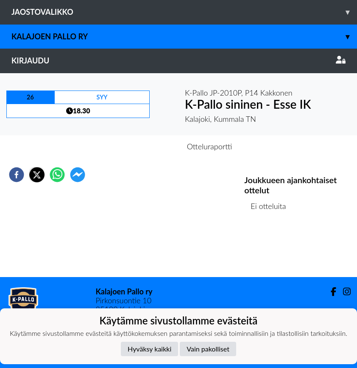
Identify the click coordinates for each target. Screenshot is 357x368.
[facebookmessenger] (77, 174)
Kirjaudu (178, 60)
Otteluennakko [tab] (149, 146)
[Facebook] (330, 291)
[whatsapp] (57, 174)
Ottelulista (271, 248)
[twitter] (37, 174)
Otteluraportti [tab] (209, 146)
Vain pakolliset (208, 349)
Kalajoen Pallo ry (184, 37)
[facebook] (16, 174)
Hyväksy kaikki (149, 349)
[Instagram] (343, 291)
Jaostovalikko (184, 12)
